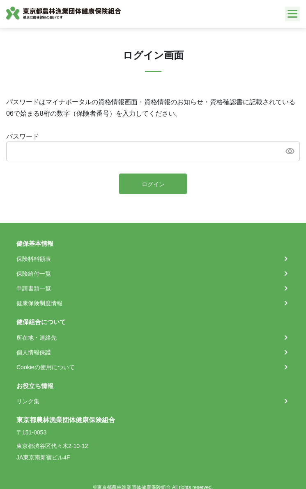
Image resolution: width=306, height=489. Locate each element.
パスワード (22, 136)
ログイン (153, 184)
